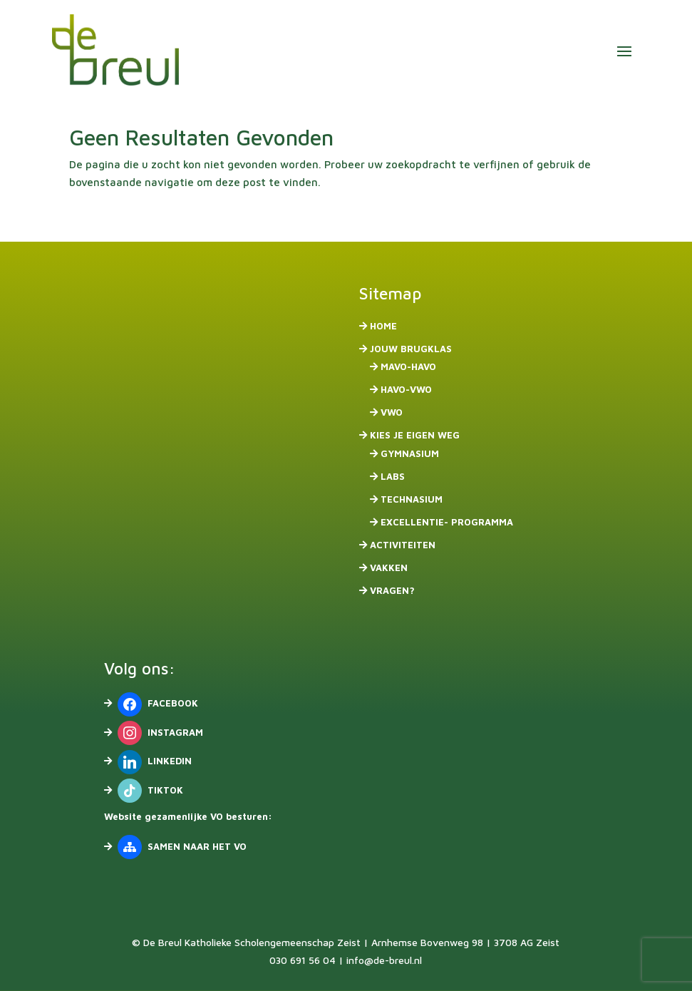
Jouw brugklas (411, 348)
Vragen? (392, 590)
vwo (392, 412)
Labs (393, 476)
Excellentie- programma (447, 522)
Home (383, 326)
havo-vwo (406, 389)
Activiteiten (402, 544)
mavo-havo (408, 366)
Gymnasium (410, 453)
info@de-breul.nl (384, 960)
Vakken (389, 567)
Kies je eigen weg (415, 435)
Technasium (412, 499)
